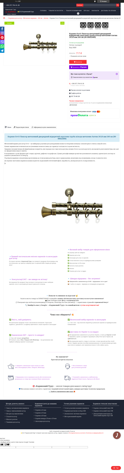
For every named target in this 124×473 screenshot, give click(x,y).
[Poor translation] (7, 444)
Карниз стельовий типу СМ (103, 411)
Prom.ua (72, 431)
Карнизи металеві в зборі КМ (75, 411)
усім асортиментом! (90, 305)
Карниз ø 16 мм (40, 410)
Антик (46, 18)
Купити (79, 62)
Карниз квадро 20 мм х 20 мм (46, 418)
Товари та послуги (56, 10)
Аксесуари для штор (42, 421)
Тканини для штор (13, 422)
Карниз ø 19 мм (40, 413)
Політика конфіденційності (94, 433)
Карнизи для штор (15, 18)
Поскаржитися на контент (77, 433)
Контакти (95, 10)
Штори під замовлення (14, 414)
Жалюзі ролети (11, 419)
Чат (116, 468)
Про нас (87, 10)
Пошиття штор (11, 416)
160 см (40, 18)
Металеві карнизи (30, 18)
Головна (43, 10)
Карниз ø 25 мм (40, 416)
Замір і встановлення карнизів (17, 408)
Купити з (80, 67)
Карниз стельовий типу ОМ (103, 408)
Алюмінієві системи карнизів (75, 414)
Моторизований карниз (72, 416)
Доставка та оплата (108, 10)
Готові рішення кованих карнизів (76, 408)
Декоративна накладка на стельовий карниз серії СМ (103, 414)
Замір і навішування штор (16, 411)
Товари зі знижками (74, 10)
